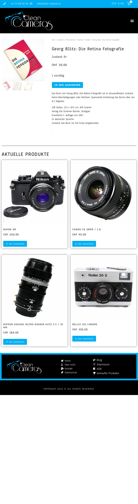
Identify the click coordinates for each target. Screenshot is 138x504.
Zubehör (60, 40)
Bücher (80, 40)
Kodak (87, 40)
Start (53, 40)
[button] (132, 20)
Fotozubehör (71, 40)
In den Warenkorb (68, 85)
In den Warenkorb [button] (15, 243)
